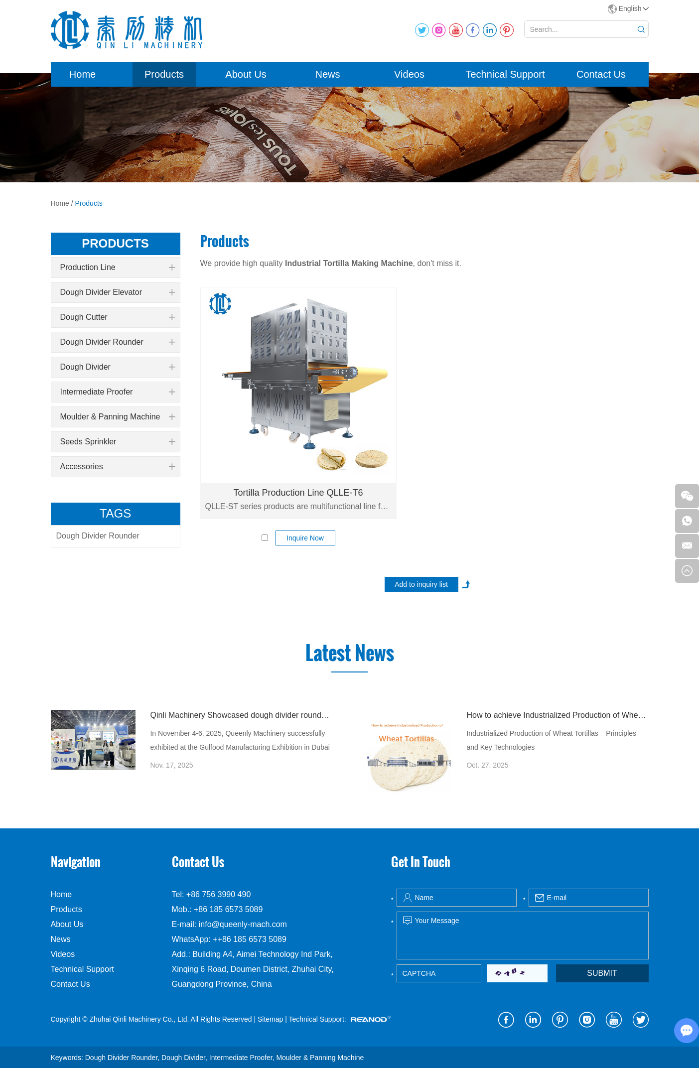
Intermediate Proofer (117, 392)
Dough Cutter (117, 317)
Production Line (117, 267)
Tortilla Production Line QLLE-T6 (298, 493)
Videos (409, 74)
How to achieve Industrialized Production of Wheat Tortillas (557, 715)
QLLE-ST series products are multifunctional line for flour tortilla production (298, 506)
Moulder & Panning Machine (117, 417)
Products (164, 74)
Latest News (349, 653)
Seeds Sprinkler (117, 442)
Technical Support (505, 74)
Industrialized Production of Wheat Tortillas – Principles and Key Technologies (551, 740)
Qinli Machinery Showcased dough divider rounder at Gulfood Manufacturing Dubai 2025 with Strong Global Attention (241, 715)
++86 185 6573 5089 (249, 939)
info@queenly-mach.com (243, 924)
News (327, 74)
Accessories (117, 467)
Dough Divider (117, 367)
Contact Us (601, 74)
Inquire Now (305, 538)
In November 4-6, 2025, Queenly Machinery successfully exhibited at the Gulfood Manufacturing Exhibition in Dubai (239, 740)
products (115, 243)
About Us (245, 74)
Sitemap (270, 1019)
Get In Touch (420, 862)
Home (82, 74)
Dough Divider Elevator (117, 292)
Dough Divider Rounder (117, 342)
